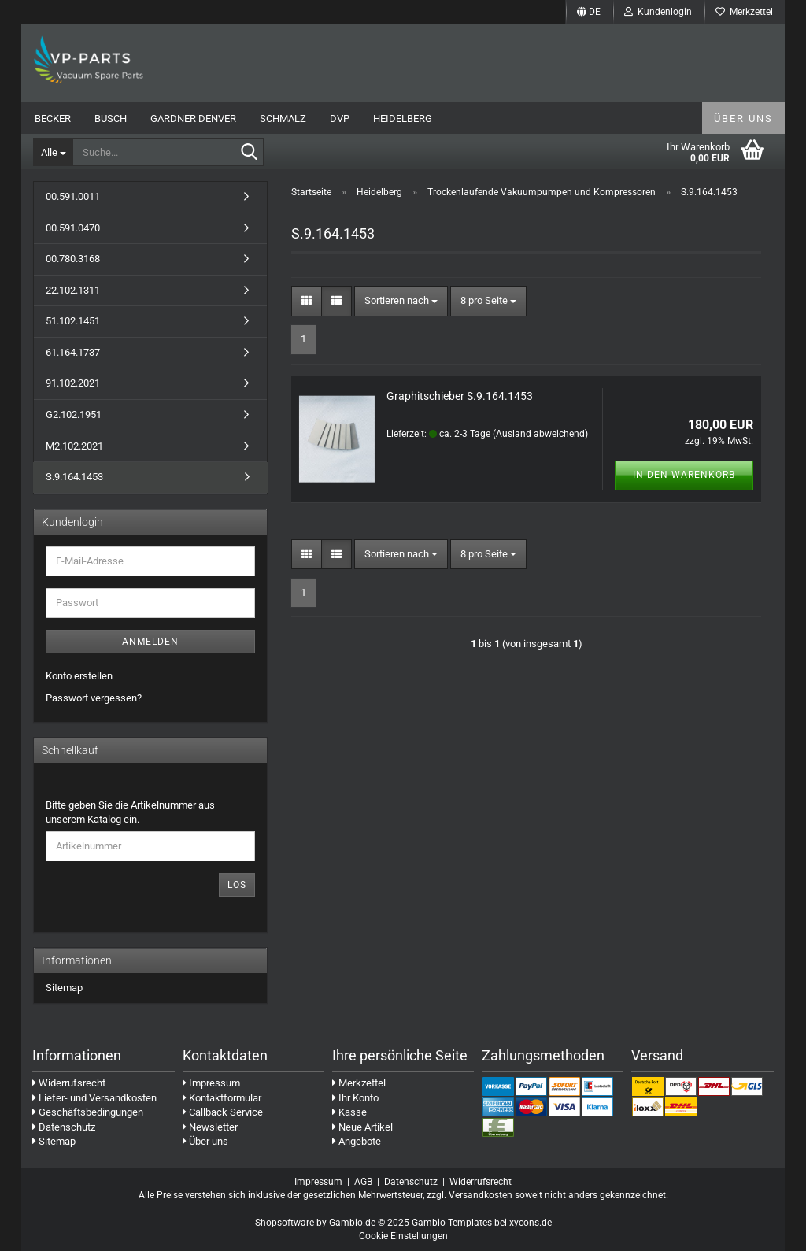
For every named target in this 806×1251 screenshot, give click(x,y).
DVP (339, 118)
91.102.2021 (73, 383)
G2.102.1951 (74, 414)
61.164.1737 (73, 352)
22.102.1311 (73, 290)
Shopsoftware (284, 1222)
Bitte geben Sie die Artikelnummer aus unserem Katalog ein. (130, 812)
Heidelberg (402, 118)
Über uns (743, 118)
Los (236, 884)
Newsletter (210, 1127)
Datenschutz (63, 1127)
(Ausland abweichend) (540, 433)
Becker (53, 118)
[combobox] (401, 301)
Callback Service (223, 1112)
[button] (588, 12)
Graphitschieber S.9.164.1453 (459, 396)
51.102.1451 (73, 321)
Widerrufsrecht (68, 1083)
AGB (363, 1181)
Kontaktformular (222, 1098)
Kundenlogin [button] (658, 11)
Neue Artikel (362, 1127)
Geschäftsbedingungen (87, 1112)
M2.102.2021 (74, 446)
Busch (110, 118)
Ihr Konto (355, 1098)
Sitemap (64, 988)
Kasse (349, 1112)
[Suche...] (52, 152)
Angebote (356, 1141)
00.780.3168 (73, 259)
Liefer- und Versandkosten (94, 1098)
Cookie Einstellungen (403, 1236)
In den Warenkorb (684, 474)
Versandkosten (480, 1195)
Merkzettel (744, 11)
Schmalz (283, 118)
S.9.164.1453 (74, 477)
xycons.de (530, 1222)
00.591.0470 (73, 228)
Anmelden (150, 641)
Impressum (211, 1083)
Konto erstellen (79, 676)
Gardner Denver (193, 118)
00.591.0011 (73, 196)
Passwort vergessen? (94, 698)
